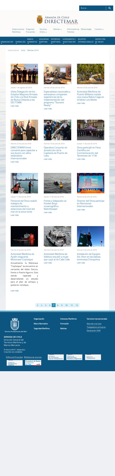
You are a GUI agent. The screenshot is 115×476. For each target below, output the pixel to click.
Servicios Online (43, 30)
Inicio (23, 50)
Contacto (99, 29)
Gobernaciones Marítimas (18, 30)
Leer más (15, 106)
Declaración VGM (93, 331)
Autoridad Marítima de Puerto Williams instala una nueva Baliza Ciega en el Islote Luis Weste (90, 95)
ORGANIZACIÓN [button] (7, 42)
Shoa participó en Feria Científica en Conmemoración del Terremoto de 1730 (89, 151)
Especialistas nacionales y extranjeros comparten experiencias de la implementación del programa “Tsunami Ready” (57, 98)
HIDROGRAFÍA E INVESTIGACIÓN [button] (69, 41)
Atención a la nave (94, 324)
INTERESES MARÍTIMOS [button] (56, 41)
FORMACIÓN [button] (21, 42)
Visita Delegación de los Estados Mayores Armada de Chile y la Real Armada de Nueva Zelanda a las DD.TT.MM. (24, 97)
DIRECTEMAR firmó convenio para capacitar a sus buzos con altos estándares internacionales (24, 153)
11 (72, 305)
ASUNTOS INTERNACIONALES (86, 40)
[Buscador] (91, 7)
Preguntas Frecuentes (30, 30)
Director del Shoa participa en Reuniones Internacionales (90, 203)
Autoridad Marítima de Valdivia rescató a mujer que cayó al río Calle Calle (57, 256)
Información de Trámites (73, 30)
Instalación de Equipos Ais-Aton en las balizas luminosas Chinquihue (88, 256)
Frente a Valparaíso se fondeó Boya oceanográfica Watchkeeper (55, 205)
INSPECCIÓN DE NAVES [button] (100, 41)
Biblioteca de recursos (33, 357)
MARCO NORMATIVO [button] (32, 41)
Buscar (109, 8)
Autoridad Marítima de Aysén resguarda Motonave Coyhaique (22, 256)
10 (66, 305)
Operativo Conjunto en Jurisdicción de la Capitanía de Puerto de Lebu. (55, 151)
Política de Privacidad (14, 357)
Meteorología (86, 29)
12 (77, 305)
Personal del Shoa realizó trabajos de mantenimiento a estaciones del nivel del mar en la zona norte (24, 206)
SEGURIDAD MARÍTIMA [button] (44, 41)
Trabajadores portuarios (96, 327)
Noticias (57, 29)
